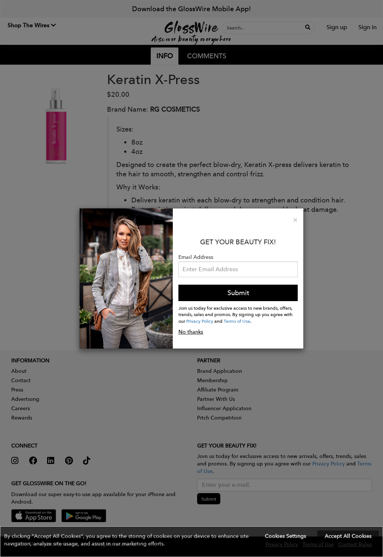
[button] (191, 541)
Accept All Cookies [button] (348, 536)
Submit (238, 292)
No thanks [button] (190, 331)
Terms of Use (237, 321)
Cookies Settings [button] (285, 536)
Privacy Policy (199, 321)
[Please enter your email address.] (238, 269)
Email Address (195, 257)
